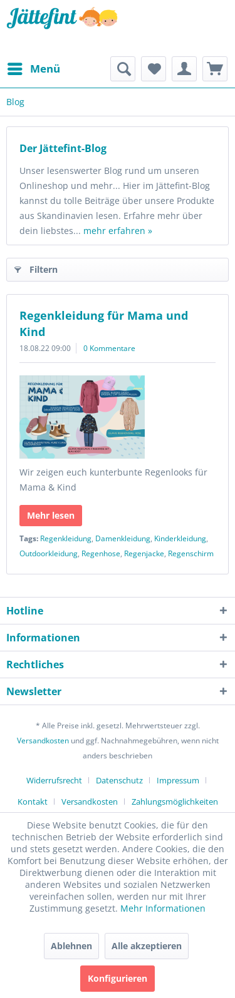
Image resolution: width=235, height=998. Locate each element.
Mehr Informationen (163, 908)
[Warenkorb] (214, 68)
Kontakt (33, 801)
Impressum (178, 780)
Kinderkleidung (180, 538)
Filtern (36, 267)
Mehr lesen (51, 515)
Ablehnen (71, 946)
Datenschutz (119, 780)
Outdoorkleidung (48, 553)
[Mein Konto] (184, 68)
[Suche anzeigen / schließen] (122, 68)
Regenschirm (191, 553)
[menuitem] (33, 68)
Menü (34, 67)
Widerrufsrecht (54, 780)
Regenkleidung (65, 538)
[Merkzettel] (153, 68)
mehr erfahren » (117, 231)
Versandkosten (43, 740)
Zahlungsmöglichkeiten (175, 801)
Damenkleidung (122, 538)
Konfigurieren (117, 978)
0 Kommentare (109, 348)
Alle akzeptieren (147, 946)
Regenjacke (144, 553)
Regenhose (100, 553)
